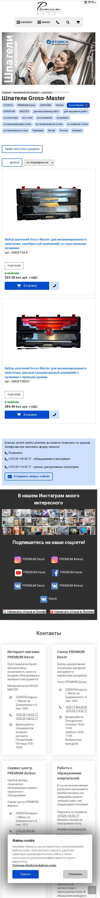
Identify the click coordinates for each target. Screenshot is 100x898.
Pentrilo (60, 105)
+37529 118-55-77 (68, 815)
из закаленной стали (16, 130)
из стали (27, 117)
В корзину (30, 285)
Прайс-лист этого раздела (22, 149)
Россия (64, 130)
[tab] (47, 84)
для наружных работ (76, 111)
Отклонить (75, 874)
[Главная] (49, 13)
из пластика (11, 117)
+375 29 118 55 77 (27, 714)
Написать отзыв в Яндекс (74, 612)
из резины (63, 117)
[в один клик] (54, 286)
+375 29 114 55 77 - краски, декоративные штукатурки (42, 467)
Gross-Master (76, 105)
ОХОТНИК (45, 105)
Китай (51, 130)
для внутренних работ (46, 111)
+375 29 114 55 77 (76, 710)
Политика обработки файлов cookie (34, 865)
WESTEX (24, 111)
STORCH (8, 105)
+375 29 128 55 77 (27, 718)
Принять (25, 874)
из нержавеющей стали (17, 124)
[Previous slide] (7, 58)
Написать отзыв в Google (26, 612)
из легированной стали (49, 124)
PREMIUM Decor (26, 105)
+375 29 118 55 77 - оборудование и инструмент (37, 459)
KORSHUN (9, 111)
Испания (77, 130)
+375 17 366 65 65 (76, 707)
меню (43, 22)
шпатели (47, 92)
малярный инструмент (26, 92)
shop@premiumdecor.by (71, 829)
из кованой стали (77, 124)
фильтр (12, 162)
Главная (6, 92)
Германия (38, 130)
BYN (92, 2)
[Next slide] (89, 58)
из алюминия (44, 117)
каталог (25, 22)
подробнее (14, 266)
